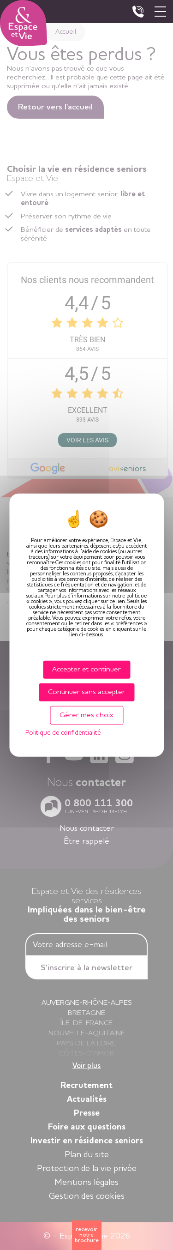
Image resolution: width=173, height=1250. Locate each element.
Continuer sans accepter (86, 691)
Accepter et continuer (86, 669)
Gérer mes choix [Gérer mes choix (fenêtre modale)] (86, 715)
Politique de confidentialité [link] (63, 733)
